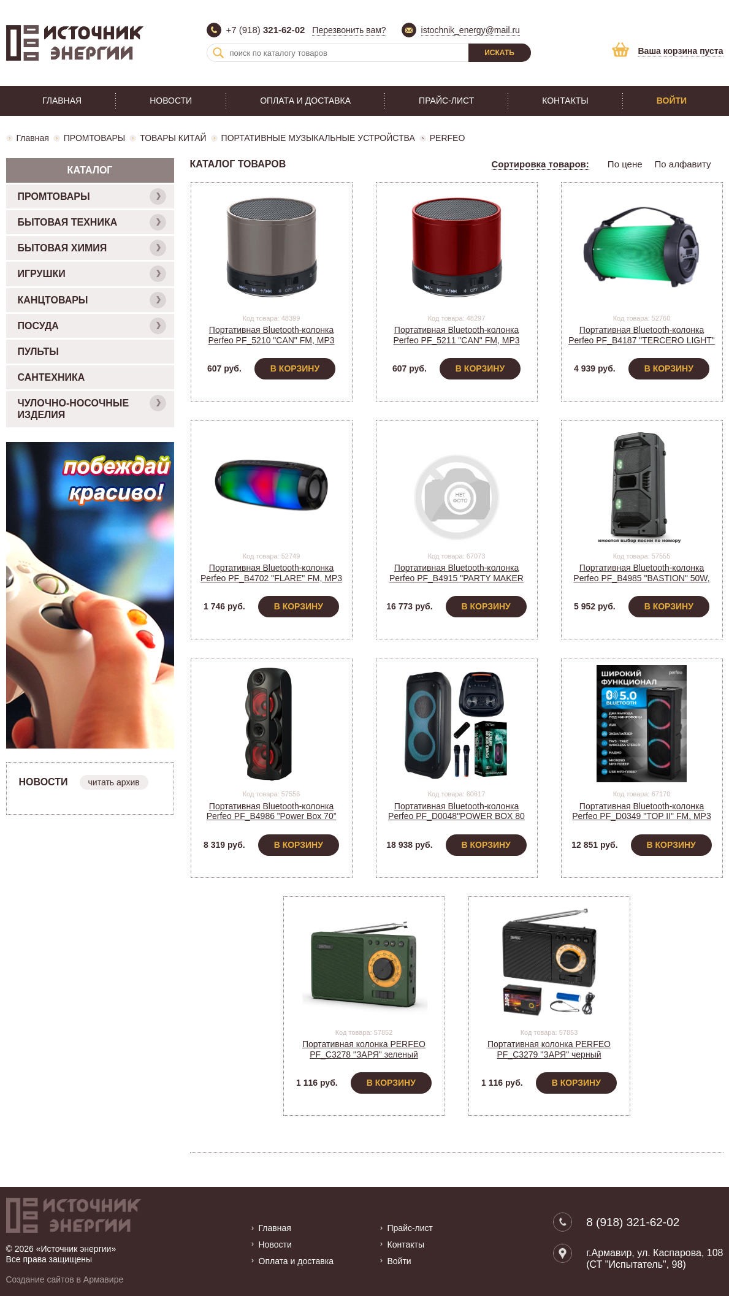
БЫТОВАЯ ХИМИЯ (92, 248)
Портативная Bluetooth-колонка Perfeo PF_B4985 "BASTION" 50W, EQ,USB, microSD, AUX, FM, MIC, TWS (641, 583)
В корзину (294, 368)
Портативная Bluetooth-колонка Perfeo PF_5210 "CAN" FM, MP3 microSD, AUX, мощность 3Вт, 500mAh (271, 345)
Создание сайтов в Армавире (65, 1279)
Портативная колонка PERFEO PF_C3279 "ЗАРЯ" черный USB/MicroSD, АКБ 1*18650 (549, 1054)
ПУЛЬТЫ (38, 351)
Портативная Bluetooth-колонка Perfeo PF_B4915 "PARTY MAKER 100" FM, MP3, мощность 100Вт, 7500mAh (456, 583)
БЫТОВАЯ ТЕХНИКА (92, 222)
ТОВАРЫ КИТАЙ (173, 138)
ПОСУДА (92, 326)
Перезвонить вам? (349, 30)
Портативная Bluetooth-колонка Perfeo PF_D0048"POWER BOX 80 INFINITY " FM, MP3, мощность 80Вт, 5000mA (457, 821)
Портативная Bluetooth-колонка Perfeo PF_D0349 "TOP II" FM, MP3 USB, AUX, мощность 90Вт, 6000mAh (641, 816)
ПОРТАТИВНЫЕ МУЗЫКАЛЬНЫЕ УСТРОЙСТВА (318, 138)
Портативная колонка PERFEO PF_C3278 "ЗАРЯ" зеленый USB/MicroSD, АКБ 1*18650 (364, 1054)
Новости (171, 100)
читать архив (114, 782)
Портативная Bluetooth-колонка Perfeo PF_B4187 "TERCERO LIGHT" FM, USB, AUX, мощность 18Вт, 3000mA (641, 345)
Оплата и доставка (305, 100)
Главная (62, 100)
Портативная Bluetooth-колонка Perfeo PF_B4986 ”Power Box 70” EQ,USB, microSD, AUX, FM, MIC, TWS (271, 821)
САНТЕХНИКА (51, 377)
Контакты (565, 100)
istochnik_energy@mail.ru (470, 30)
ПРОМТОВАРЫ (94, 138)
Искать (499, 52)
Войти (672, 100)
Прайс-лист (446, 100)
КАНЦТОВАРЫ (92, 300)
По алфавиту (683, 164)
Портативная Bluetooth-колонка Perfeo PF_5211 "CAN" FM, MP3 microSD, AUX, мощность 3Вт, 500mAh (456, 345)
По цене (625, 164)
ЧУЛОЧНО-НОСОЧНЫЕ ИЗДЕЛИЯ (92, 407)
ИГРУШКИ (92, 273)
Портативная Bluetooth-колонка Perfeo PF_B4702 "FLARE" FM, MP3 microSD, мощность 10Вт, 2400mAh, (271, 578)
